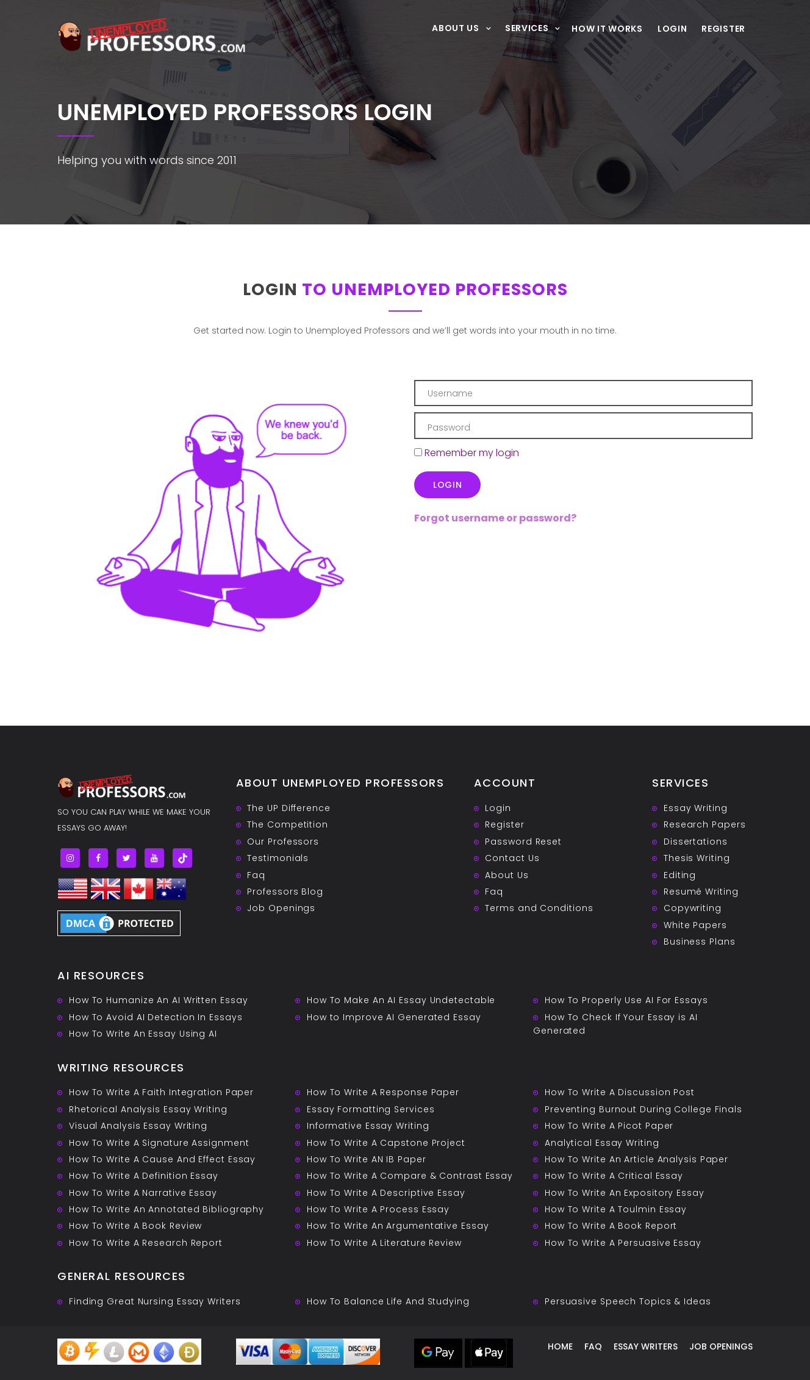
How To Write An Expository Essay (624, 1193)
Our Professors (283, 841)
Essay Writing (696, 808)
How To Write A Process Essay (378, 1209)
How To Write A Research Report (146, 1243)
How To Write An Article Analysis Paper (636, 1159)
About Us (455, 27)
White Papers (695, 925)
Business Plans (700, 941)
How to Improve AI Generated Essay (394, 1017)
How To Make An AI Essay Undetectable (401, 1000)
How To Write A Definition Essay (143, 1176)
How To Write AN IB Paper (366, 1159)
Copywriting (693, 908)
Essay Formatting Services (371, 1109)
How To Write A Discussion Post (620, 1092)
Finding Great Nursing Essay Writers (155, 1301)
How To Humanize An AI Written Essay (158, 1000)
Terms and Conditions (539, 908)
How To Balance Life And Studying (388, 1301)
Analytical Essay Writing (602, 1143)
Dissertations (696, 841)
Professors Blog (285, 891)
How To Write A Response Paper (383, 1092)
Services (527, 27)
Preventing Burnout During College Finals (643, 1109)
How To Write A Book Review (135, 1226)
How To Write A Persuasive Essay (623, 1243)
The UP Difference (288, 808)
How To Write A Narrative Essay (143, 1193)
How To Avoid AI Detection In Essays (156, 1017)
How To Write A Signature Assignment (159, 1143)
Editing (680, 875)
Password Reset (523, 841)
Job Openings (281, 908)
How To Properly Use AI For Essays (626, 1000)
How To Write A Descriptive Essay (386, 1193)
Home (560, 1346)
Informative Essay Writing (368, 1126)
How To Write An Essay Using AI (143, 1034)
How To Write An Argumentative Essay (398, 1226)
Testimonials (278, 858)
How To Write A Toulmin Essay (616, 1209)
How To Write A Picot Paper (609, 1126)
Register (723, 28)
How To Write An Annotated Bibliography (166, 1209)
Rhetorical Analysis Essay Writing (148, 1109)
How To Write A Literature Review (384, 1243)
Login (672, 28)
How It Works (607, 28)
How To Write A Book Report (611, 1226)
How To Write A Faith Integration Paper (161, 1092)
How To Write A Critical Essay (614, 1176)
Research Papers (705, 824)
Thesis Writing (697, 858)
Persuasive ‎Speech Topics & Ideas (628, 1301)
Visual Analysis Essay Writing (138, 1126)
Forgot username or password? (495, 518)
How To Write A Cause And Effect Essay (162, 1159)
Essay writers (646, 1346)
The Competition (287, 824)
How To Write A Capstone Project (386, 1143)
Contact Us (512, 858)
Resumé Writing (701, 891)
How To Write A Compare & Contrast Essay (410, 1176)
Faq (256, 875)
